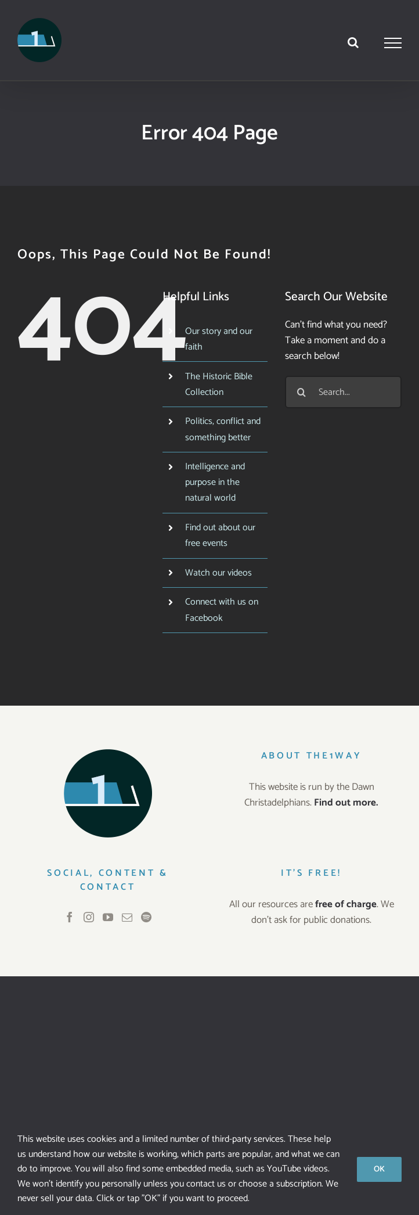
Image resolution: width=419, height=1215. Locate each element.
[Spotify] (146, 917)
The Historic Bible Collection (218, 384)
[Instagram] (89, 917)
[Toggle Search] (353, 42)
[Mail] (127, 917)
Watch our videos (218, 573)
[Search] (301, 392)
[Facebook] (69, 917)
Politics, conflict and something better (223, 429)
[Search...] (343, 392)
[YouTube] (108, 917)
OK (379, 1169)
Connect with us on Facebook (221, 610)
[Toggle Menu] (393, 43)
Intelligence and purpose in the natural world (215, 482)
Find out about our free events (220, 535)
